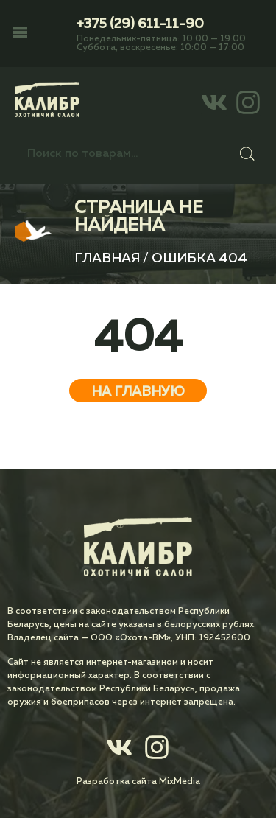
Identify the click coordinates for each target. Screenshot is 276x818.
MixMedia (179, 781)
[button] (19, 34)
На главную (138, 392)
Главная (107, 258)
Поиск (248, 154)
